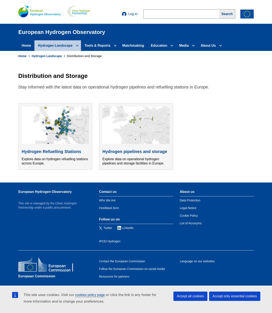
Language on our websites (197, 261)
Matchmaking (133, 45)
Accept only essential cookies (234, 296)
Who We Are (107, 200)
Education (159, 45)
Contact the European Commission (122, 261)
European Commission (36, 276)
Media (184, 45)
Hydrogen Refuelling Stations (51, 151)
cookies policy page (90, 295)
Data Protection (190, 200)
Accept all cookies (190, 296)
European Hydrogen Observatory (45, 192)
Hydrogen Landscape (55, 45)
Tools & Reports (97, 45)
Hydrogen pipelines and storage (134, 151)
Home (26, 45)
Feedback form (109, 208)
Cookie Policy (189, 215)
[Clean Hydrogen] (79, 12)
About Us (208, 45)
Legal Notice (188, 208)
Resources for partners (114, 276)
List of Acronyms (191, 223)
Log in (129, 14)
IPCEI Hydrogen (109, 241)
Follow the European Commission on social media (132, 269)
